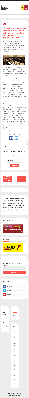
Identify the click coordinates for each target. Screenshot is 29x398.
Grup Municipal (15, 341)
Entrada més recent (7, 178)
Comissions (14, 353)
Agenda (14, 363)
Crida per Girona (19, 393)
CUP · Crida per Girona (12, 24)
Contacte (15, 381)
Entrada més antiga (22, 178)
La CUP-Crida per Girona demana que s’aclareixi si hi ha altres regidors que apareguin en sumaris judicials (14, 32)
